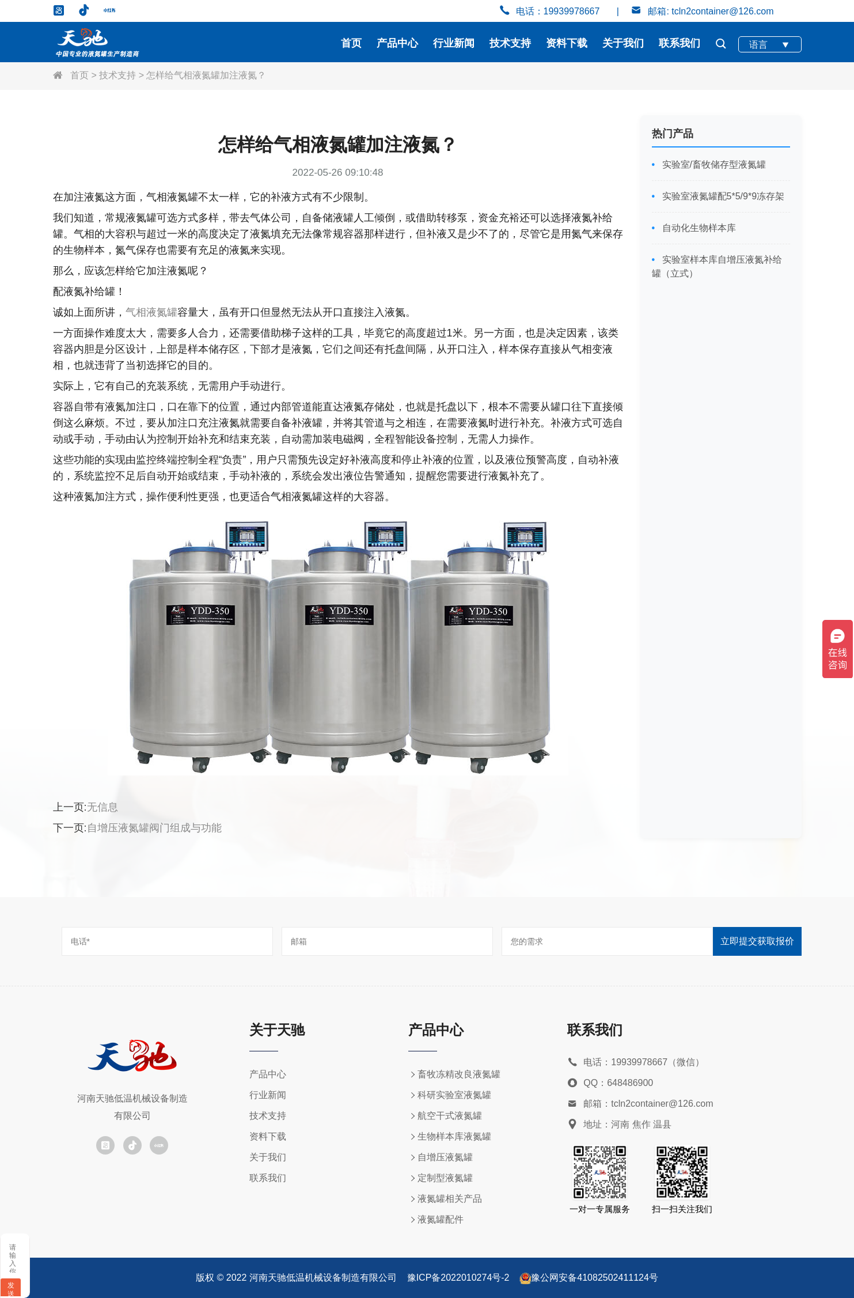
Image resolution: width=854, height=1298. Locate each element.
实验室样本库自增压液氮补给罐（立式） (717, 266)
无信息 (102, 807)
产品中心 (397, 43)
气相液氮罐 (151, 312)
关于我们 (623, 43)
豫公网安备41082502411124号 (594, 1277)
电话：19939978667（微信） (635, 1063)
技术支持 (510, 43)
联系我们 (679, 43)
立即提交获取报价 (757, 941)
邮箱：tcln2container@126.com (640, 1104)
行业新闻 (454, 43)
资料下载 (566, 43)
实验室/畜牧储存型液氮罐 (712, 164)
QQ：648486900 (610, 1083)
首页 (351, 43)
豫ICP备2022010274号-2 (458, 1277)
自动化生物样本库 (697, 228)
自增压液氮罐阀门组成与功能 (154, 828)
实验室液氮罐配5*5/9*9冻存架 (721, 196)
